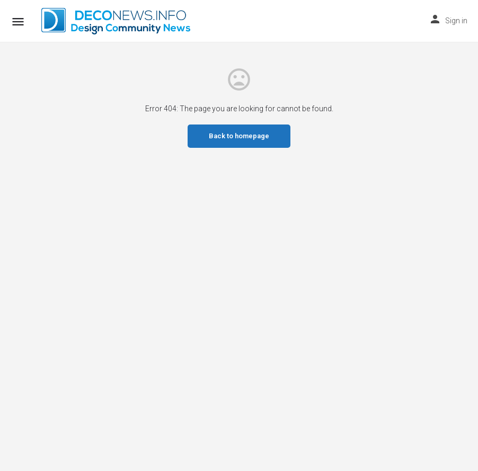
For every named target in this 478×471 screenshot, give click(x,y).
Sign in (456, 20)
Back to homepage (239, 136)
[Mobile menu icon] (18, 21)
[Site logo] (117, 21)
